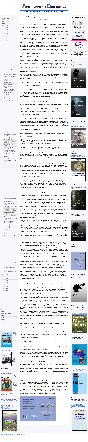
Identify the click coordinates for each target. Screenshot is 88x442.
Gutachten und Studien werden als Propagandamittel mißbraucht (9, 260)
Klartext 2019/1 (5, 290)
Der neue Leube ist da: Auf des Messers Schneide (78, 215)
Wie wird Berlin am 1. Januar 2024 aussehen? (9, 80)
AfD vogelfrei (6, 129)
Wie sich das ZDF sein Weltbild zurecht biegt (10, 106)
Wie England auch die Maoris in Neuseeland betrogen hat (78, 306)
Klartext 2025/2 (5, 27)
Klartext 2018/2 (5, 292)
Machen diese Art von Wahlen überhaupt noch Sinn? (10, 263)
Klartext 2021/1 (5, 282)
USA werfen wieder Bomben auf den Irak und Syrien (10, 87)
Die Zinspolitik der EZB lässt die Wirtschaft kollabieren (10, 161)
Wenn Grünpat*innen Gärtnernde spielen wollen (10, 199)
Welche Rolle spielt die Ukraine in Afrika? (10, 194)
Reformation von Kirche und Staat (9, 100)
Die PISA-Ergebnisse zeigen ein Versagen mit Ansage (10, 61)
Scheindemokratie (5, 330)
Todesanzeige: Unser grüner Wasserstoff (10, 201)
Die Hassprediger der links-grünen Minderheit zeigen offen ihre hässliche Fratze (9, 268)
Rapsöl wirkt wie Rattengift (8, 84)
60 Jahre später (6, 64)
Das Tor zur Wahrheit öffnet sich (8, 92)
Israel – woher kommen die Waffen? (9, 139)
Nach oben (22, 421)
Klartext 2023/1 (5, 274)
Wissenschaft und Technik (6, 313)
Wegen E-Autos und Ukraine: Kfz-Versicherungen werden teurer (9, 90)
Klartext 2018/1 (5, 294)
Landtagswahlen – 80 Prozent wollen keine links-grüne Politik (10, 142)
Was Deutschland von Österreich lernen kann (10, 216)
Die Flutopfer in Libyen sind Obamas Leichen (9, 174)
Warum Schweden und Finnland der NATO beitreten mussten (10, 207)
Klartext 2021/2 (5, 280)
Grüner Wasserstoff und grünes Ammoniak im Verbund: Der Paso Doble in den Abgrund (10, 180)
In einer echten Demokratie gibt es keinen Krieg (10, 250)
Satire (3, 317)
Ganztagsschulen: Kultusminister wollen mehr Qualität (10, 135)
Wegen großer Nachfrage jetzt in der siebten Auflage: (78, 369)
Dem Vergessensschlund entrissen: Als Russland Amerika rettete (9, 148)
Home (3, 21)
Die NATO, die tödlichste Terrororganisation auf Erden (8, 230)
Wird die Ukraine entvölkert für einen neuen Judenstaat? (9, 98)
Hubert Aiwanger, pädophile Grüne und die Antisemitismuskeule (10, 204)
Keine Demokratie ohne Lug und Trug (9, 166)
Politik (3, 311)
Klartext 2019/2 (5, 288)
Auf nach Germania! (5, 350)
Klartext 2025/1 (5, 29)
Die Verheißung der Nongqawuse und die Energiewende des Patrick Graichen (10, 151)
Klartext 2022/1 (5, 278)
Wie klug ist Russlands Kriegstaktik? (9, 235)
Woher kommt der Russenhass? (8, 196)
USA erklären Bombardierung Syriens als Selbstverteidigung (10, 120)
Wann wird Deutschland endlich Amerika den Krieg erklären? (10, 240)
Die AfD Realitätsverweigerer (8, 72)
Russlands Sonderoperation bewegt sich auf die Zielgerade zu (10, 132)
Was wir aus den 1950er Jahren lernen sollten (9, 114)
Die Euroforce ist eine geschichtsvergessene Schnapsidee (9, 109)
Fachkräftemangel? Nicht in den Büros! (9, 171)
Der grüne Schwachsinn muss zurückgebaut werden (8, 227)
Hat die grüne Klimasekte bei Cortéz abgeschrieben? (9, 156)
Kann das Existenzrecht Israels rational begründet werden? (9, 117)
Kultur (3, 315)
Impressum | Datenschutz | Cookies (7, 434)
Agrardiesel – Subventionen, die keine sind (10, 47)
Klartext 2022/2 (5, 276)
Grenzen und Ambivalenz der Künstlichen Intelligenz (10, 58)
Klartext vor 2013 (5, 307)
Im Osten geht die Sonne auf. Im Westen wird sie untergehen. (10, 53)
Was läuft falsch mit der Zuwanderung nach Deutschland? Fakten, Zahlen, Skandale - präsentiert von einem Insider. (14, 358)
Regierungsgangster (7, 37)
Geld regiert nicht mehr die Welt (8, 158)
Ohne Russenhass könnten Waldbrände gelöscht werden (10, 243)
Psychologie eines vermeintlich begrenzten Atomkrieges (10, 219)
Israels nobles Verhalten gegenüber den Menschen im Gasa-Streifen (10, 70)
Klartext (3, 23)
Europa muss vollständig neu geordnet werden (9, 164)
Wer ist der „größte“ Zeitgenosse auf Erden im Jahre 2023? (10, 45)
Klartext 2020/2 (5, 284)
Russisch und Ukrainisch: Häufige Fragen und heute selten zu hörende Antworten (10, 210)
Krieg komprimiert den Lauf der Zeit (9, 265)
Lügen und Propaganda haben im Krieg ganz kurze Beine (10, 272)
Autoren (3, 321)
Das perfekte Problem (7, 82)
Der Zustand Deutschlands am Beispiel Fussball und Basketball (9, 183)
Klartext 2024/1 (5, 33)
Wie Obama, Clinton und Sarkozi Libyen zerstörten (77, 337)
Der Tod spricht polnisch (6, 373)
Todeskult (73, 91)
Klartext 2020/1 (5, 286)
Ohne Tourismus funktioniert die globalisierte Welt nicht (8, 222)
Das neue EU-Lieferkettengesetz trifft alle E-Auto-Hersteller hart (10, 50)
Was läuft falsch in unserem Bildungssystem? (78, 245)
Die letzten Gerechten (7, 224)
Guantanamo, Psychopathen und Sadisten (10, 74)
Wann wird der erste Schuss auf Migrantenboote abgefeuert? (8, 169)
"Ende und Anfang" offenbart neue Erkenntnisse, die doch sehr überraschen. (78, 276)
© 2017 (16, 434)
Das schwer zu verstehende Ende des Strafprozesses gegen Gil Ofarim (9, 77)
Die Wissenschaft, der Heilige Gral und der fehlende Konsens (10, 191)
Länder (3, 319)
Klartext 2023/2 (5, 35)
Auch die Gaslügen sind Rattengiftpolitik (10, 237)
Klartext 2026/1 (5, 25)
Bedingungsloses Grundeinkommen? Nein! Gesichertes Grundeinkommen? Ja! (79, 400)
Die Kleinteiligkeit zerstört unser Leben (9, 42)
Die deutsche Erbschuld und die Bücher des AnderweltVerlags (10, 188)
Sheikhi (73, 185)
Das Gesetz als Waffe (7, 137)
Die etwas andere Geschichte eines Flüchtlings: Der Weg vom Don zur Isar (9, 400)
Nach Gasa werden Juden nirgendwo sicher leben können (9, 40)
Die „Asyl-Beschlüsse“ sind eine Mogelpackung (8, 103)
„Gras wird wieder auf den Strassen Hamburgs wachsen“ (9, 253)
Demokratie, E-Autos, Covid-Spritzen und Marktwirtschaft (10, 67)
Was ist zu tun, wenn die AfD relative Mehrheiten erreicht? (9, 256)
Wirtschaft (4, 309)
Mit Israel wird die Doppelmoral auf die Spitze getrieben (9, 95)
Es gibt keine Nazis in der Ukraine (9, 153)
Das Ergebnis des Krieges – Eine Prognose (9, 213)
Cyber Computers (21, 434)
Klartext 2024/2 (5, 31)
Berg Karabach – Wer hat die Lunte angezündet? (9, 145)
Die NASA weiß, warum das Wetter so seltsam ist (9, 233)
